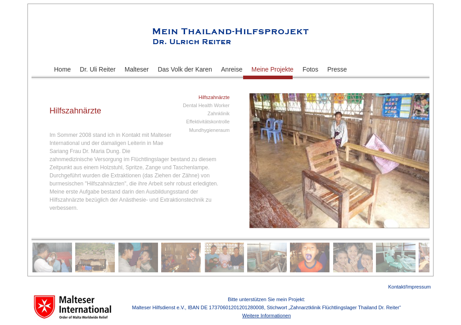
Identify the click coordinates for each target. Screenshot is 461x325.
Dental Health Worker (206, 105)
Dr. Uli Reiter (97, 69)
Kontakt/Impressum (409, 286)
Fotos (310, 69)
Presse (337, 69)
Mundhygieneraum (209, 130)
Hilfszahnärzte (214, 97)
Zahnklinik (219, 113)
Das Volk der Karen (185, 69)
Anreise (231, 69)
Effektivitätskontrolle (208, 121)
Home (62, 69)
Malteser (137, 69)
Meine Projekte (273, 69)
